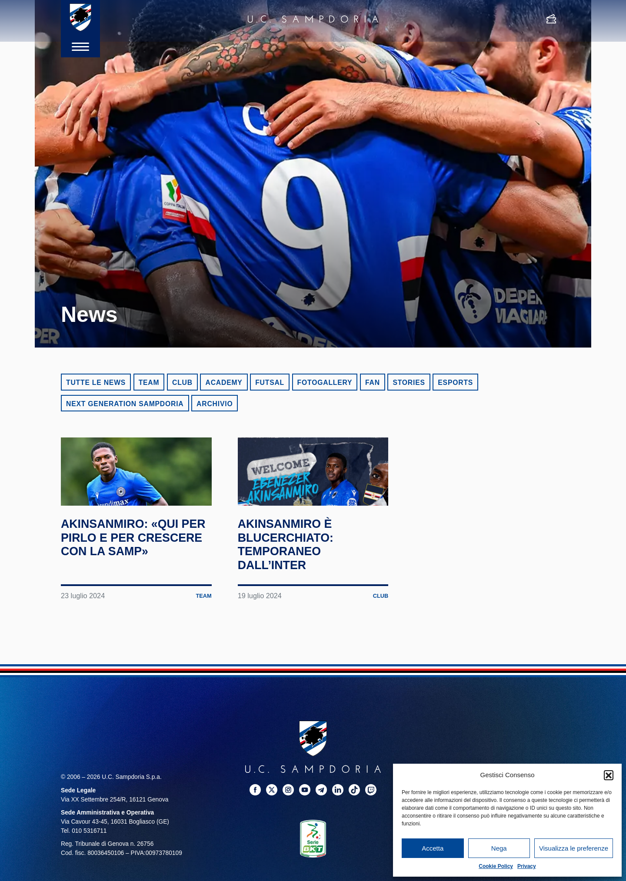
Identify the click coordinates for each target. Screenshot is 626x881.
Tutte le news (96, 382)
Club (182, 382)
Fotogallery (325, 382)
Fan (372, 382)
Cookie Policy (496, 866)
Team (149, 382)
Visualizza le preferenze (573, 848)
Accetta (432, 848)
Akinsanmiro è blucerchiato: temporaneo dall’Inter (291, 569)
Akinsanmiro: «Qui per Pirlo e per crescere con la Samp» (127, 569)
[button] (608, 775)
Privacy (526, 866)
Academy (223, 382)
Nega (499, 848)
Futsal (269, 382)
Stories (409, 382)
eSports (455, 382)
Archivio (214, 403)
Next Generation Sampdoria (125, 403)
